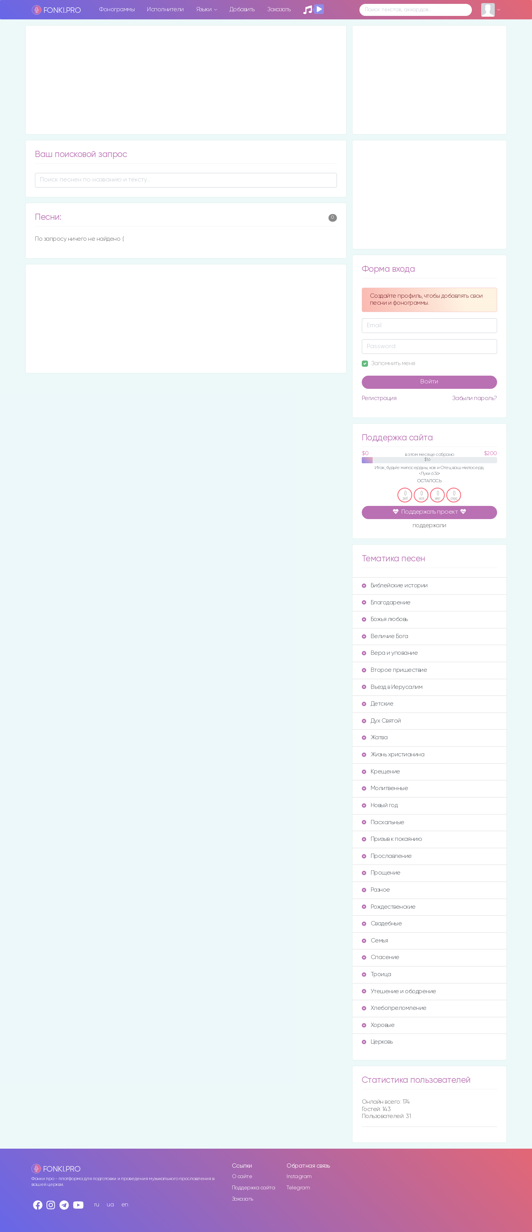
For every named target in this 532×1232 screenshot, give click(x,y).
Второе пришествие (394, 670)
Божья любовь (385, 619)
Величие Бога (385, 636)
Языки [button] (204, 9)
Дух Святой (381, 721)
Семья (375, 941)
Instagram (299, 1176)
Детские (378, 704)
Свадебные (382, 924)
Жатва (375, 737)
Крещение (381, 772)
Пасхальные (383, 822)
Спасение (380, 957)
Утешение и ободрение (399, 991)
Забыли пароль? (474, 398)
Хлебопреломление (394, 1008)
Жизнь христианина (393, 754)
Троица (376, 974)
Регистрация (379, 398)
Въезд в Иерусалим (392, 687)
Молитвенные (385, 788)
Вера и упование (390, 653)
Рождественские (389, 907)
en (124, 1205)
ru (96, 1205)
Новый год (380, 805)
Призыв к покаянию (392, 839)
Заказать (279, 9)
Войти (429, 382)
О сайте (242, 1176)
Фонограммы (117, 9)
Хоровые (378, 1025)
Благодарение (386, 603)
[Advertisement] (186, 80)
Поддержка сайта (253, 1188)
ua (110, 1205)
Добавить (242, 9)
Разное (376, 890)
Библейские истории (395, 585)
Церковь (377, 1042)
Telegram (298, 1188)
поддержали (429, 526)
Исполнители (165, 9)
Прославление (387, 856)
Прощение (381, 873)
